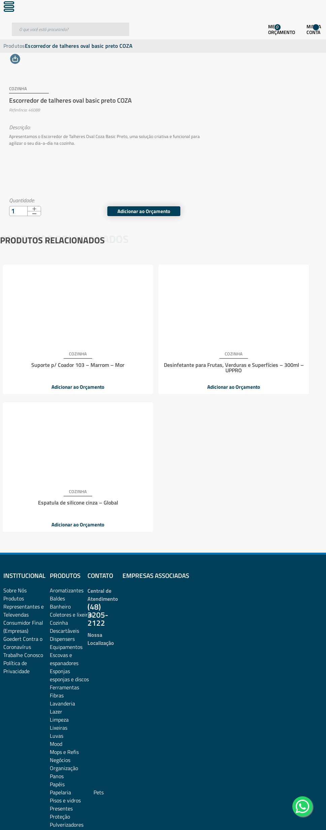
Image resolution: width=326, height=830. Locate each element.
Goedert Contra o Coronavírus (22, 496)
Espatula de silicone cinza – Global (269, 356)
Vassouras (61, 734)
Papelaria (60, 645)
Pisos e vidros (65, 653)
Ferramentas (64, 540)
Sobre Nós (15, 443)
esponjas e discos (69, 532)
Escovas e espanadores (64, 512)
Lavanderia (62, 556)
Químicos (60, 686)
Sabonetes (62, 702)
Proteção (60, 669)
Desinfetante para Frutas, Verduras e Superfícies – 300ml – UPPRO (161, 358)
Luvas (56, 589)
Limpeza (59, 572)
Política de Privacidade (16, 520)
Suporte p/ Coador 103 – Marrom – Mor (53, 356)
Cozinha (59, 476)
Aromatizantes (66, 443)
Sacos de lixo (64, 710)
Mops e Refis (64, 605)
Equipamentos (66, 500)
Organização (64, 621)
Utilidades (61, 726)
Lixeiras (58, 581)
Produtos (14, 46)
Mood (56, 597)
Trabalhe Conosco (23, 508)
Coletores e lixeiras (71, 467)
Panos (57, 629)
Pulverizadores (66, 677)
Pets (99, 645)
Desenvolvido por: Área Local (295, 815)
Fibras (57, 548)
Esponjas (60, 524)
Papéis (57, 637)
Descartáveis (64, 484)
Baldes (57, 451)
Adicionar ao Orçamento (275, 204)
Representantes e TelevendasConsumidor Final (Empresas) (23, 471)
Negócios (60, 613)
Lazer (56, 564)
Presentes (61, 661)
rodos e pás (62, 694)
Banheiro (60, 459)
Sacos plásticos (67, 718)
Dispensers (62, 492)
